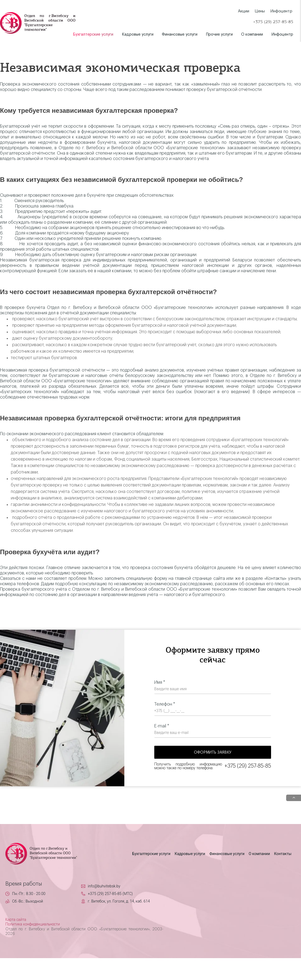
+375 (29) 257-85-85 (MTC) (110, 893)
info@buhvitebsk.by (104, 886)
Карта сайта (15, 920)
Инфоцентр (282, 34)
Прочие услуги (219, 34)
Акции (243, 11)
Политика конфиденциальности (32, 924)
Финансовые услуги (179, 34)
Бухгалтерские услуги (93, 34)
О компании (252, 34)
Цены (260, 11)
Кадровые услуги (137, 34)
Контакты (282, 854)
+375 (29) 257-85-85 (273, 22)
